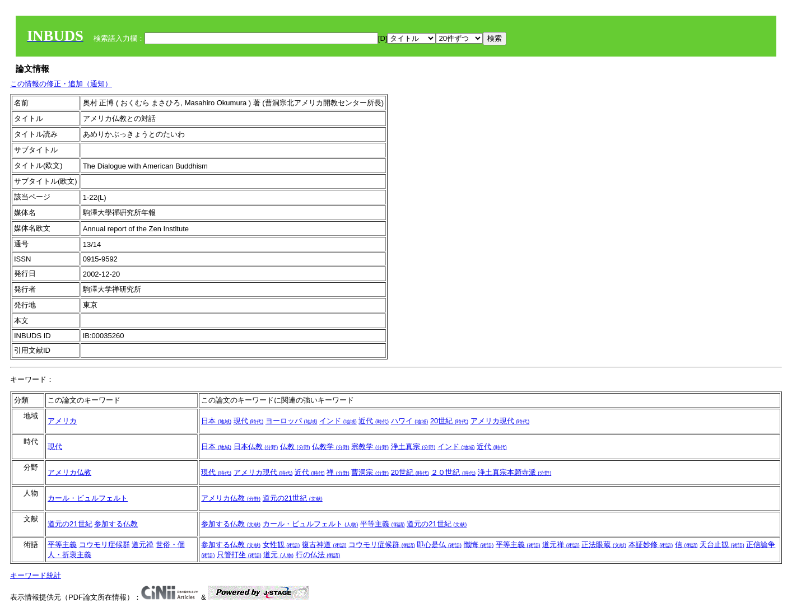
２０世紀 (453, 472)
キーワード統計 (35, 575)
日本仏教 (256, 446)
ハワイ (409, 421)
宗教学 (370, 446)
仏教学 (331, 446)
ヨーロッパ (291, 421)
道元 (278, 554)
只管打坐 (239, 554)
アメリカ (62, 421)
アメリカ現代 (500, 421)
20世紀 (449, 421)
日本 (216, 421)
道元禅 (142, 544)
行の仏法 (318, 554)
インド (338, 421)
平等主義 (382, 524)
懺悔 (479, 544)
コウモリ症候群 (104, 544)
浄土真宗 (413, 446)
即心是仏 (439, 544)
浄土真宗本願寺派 (515, 472)
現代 (249, 421)
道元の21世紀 (293, 498)
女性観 (281, 544)
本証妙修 (650, 544)
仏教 (295, 446)
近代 (373, 421)
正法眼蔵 (603, 544)
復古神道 (324, 544)
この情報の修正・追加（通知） (61, 84)
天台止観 (722, 544)
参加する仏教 (116, 524)
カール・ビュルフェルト (88, 498)
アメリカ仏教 (69, 472)
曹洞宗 (370, 472)
